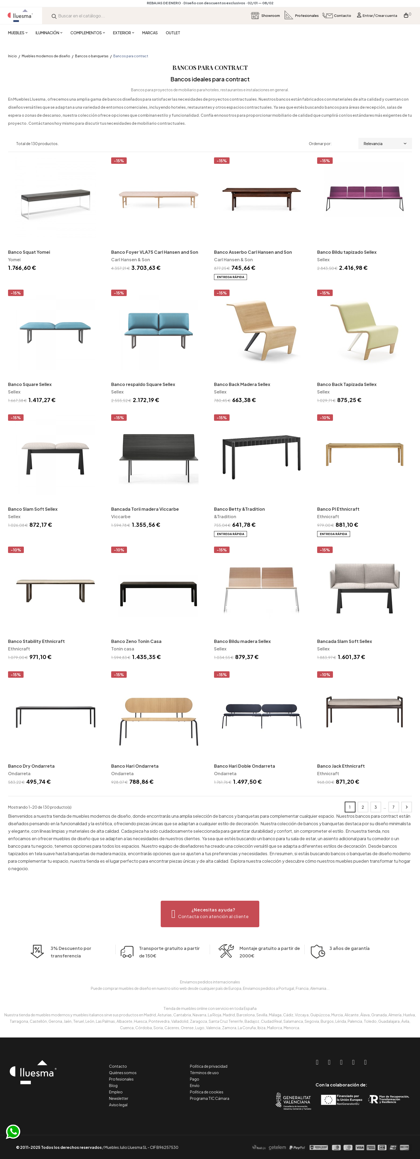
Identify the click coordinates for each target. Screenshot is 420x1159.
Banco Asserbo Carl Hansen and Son (253, 252)
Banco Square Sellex (30, 384)
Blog (113, 1085)
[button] (210, 914)
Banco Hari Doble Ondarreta (244, 766)
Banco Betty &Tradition (239, 509)
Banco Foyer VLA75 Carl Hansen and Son (154, 252)
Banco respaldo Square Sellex (143, 384)
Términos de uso (204, 1072)
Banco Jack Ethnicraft (341, 766)
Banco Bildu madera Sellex (242, 641)
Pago (194, 1079)
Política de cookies (206, 1091)
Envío (195, 1085)
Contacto (118, 1066)
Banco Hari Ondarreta (135, 766)
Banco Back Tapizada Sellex (347, 384)
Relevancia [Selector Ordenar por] (385, 143)
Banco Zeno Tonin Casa (136, 641)
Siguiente (407, 807)
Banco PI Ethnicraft (338, 509)
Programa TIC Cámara (209, 1098)
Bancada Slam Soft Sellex (344, 641)
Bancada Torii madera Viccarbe (145, 509)
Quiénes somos (123, 1072)
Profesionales (121, 1079)
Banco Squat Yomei (29, 252)
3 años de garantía (349, 957)
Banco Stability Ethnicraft (36, 641)
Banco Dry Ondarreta (31, 766)
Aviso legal (118, 1104)
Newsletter (118, 1098)
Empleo (116, 1091)
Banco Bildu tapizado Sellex (347, 252)
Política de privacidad (208, 1066)
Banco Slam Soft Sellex (33, 509)
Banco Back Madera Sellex (242, 384)
